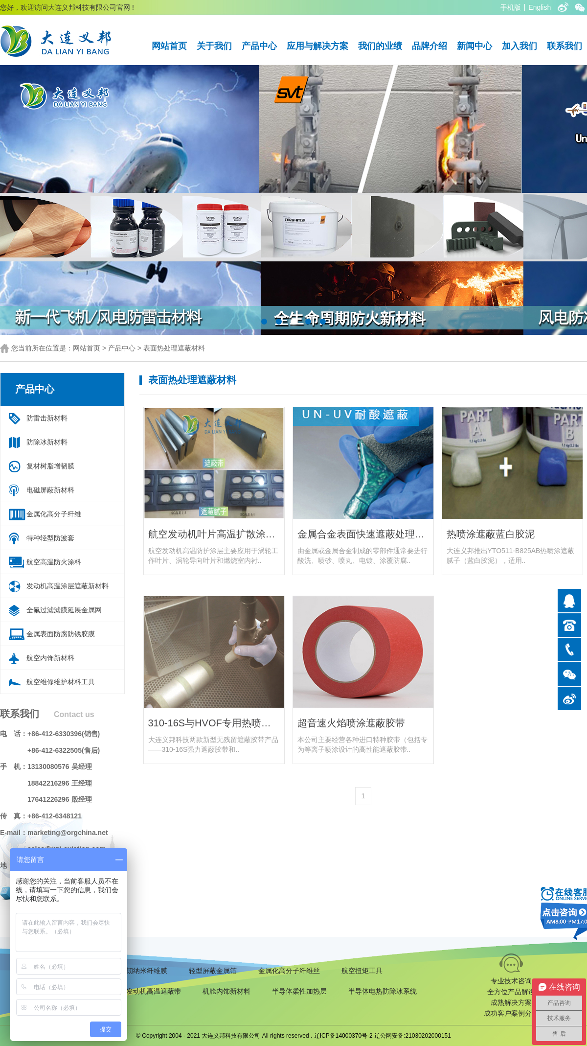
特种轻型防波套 (50, 538)
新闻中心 (474, 46)
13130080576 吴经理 (59, 766)
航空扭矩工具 (362, 971)
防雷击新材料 (47, 418)
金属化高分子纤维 (53, 514)
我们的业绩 (380, 46)
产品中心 (259, 46)
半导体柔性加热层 (299, 991)
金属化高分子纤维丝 (289, 971)
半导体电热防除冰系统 (382, 991)
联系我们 (564, 46)
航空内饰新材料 (50, 658)
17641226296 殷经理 (59, 799)
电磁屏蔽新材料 (50, 490)
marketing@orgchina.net (67, 833)
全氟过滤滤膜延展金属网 (64, 610)
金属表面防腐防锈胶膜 (60, 634)
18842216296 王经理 (59, 783)
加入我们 (519, 46)
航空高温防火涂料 (53, 562)
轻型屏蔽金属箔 (213, 971)
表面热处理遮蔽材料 (174, 348)
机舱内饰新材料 (226, 991)
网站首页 (169, 46)
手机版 (510, 7)
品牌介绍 (429, 46)
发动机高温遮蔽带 (153, 991)
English (539, 7)
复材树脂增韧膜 (50, 466)
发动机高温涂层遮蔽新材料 (67, 586)
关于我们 (214, 46)
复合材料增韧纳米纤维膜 (129, 971)
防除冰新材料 (47, 442)
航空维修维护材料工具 (60, 682)
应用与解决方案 (317, 46)
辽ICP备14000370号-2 (343, 1035)
